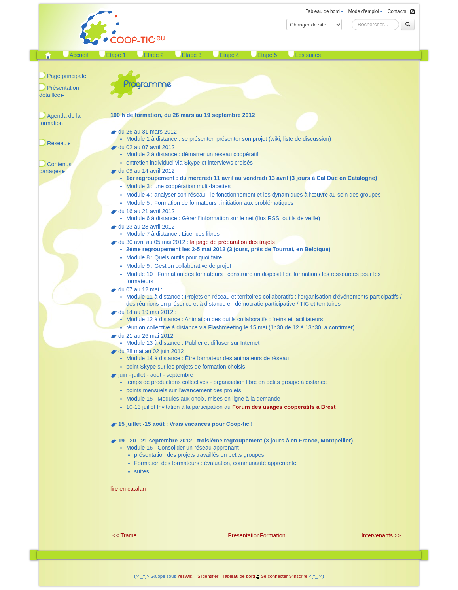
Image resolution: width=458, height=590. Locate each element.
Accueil (79, 55)
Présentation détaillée (59, 91)
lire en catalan (128, 489)
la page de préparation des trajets (232, 242)
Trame (129, 535)
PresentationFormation (257, 535)
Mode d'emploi (363, 11)
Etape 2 (154, 55)
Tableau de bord (323, 11)
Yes (181, 576)
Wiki (189, 576)
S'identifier (207, 576)
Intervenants (377, 535)
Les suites (308, 55)
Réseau (59, 143)
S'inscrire (298, 576)
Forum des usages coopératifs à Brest (284, 407)
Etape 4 (229, 55)
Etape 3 (192, 55)
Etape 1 (116, 55)
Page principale (66, 76)
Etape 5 (267, 55)
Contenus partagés (55, 167)
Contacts (397, 11)
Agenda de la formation (60, 119)
